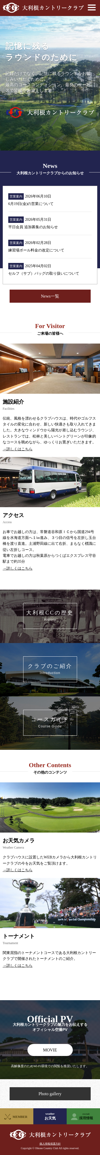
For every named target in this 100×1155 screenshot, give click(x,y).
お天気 (50, 1116)
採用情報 (86, 1116)
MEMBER (20, 1117)
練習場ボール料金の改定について (36, 250)
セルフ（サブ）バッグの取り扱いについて (43, 273)
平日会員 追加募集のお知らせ (33, 227)
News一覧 (50, 296)
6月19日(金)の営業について (31, 204)
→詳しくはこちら (18, 449)
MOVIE (50, 1050)
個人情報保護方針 (50, 1143)
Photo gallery (50, 1093)
